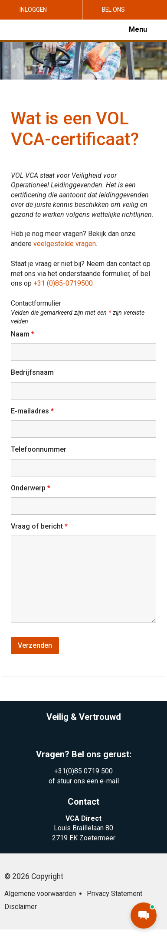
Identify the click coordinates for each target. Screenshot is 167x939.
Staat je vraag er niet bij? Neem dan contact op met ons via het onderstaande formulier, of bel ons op (81, 273)
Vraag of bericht (39, 526)
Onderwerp (30, 488)
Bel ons (113, 9)
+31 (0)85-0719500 (63, 283)
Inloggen (33, 9)
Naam (22, 334)
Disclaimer (20, 906)
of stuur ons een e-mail (84, 781)
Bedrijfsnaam (32, 372)
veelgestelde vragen (64, 244)
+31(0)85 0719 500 (83, 771)
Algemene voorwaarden (40, 893)
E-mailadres (32, 411)
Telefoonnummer (38, 449)
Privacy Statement (114, 893)
